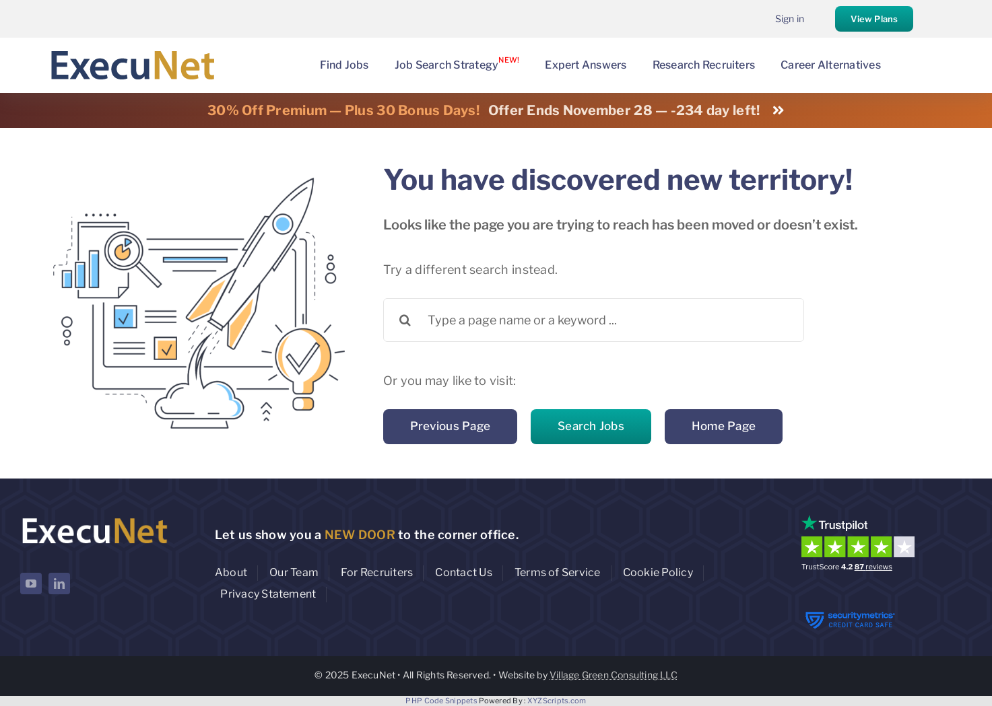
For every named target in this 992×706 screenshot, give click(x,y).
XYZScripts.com (557, 700)
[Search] (405, 320)
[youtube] (31, 583)
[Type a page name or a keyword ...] (593, 320)
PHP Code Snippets (441, 700)
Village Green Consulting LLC (613, 674)
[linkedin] (59, 583)
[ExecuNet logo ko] (94, 518)
